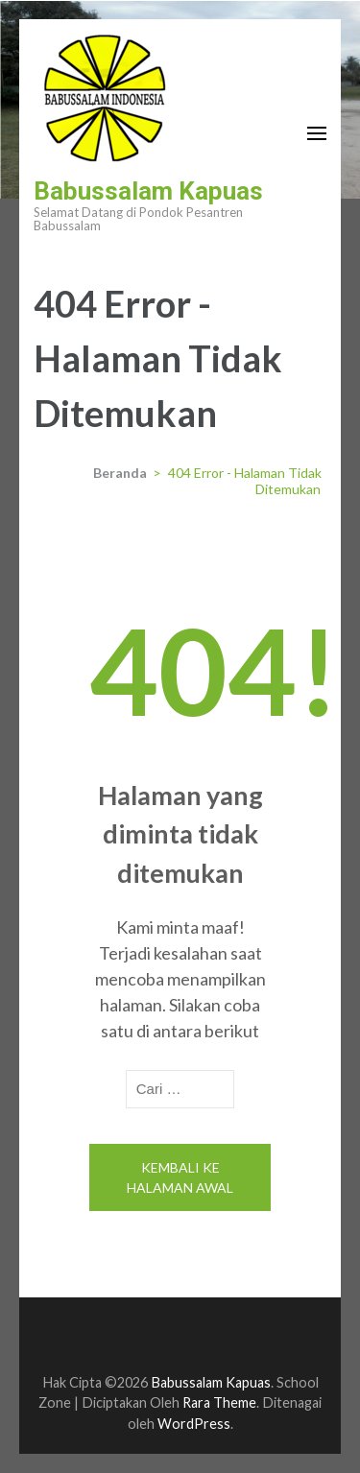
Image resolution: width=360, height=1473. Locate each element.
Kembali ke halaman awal (180, 1177)
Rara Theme (219, 1402)
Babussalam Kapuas (148, 191)
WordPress (193, 1423)
